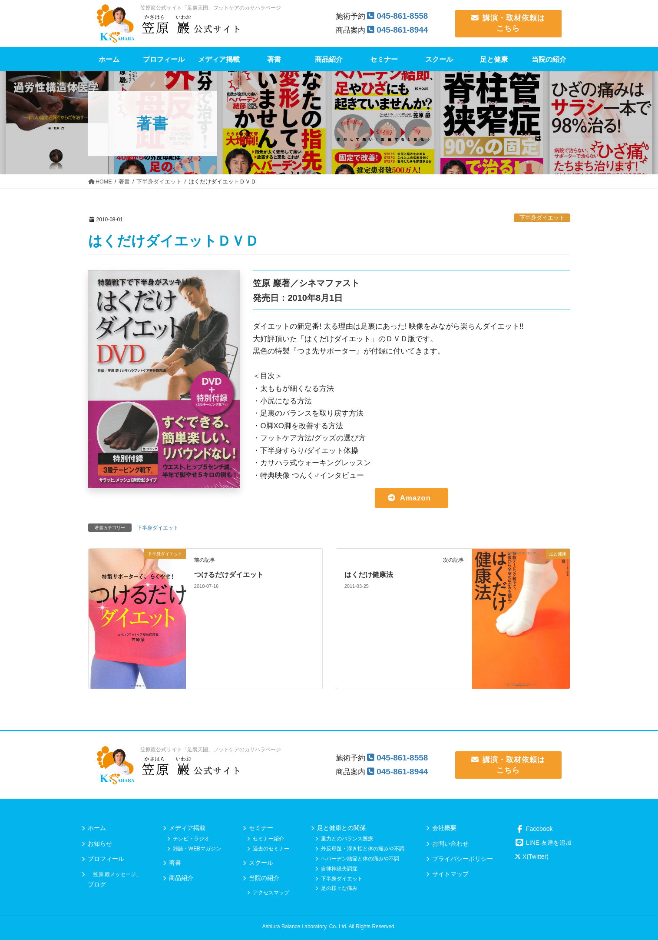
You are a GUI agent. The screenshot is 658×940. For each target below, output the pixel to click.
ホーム (97, 827)
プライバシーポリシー (462, 858)
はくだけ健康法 (368, 574)
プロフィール (106, 858)
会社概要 (444, 827)
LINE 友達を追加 (543, 842)
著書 (175, 862)
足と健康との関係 (341, 827)
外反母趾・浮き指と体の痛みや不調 (362, 849)
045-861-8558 (402, 15)
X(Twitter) (532, 856)
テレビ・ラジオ (191, 839)
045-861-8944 (402, 29)
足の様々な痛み (339, 888)
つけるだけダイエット (229, 574)
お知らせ (100, 843)
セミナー (261, 827)
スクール (261, 862)
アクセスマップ (271, 893)
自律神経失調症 (339, 869)
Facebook (533, 828)
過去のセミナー (271, 849)
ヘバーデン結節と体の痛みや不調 (360, 859)
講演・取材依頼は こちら (508, 23)
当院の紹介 (264, 877)
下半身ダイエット (542, 217)
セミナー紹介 (268, 839)
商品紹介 (181, 877)
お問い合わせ (450, 843)
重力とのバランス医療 (347, 839)
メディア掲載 (187, 827)
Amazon (415, 498)
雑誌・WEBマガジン (197, 849)
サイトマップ (450, 873)
